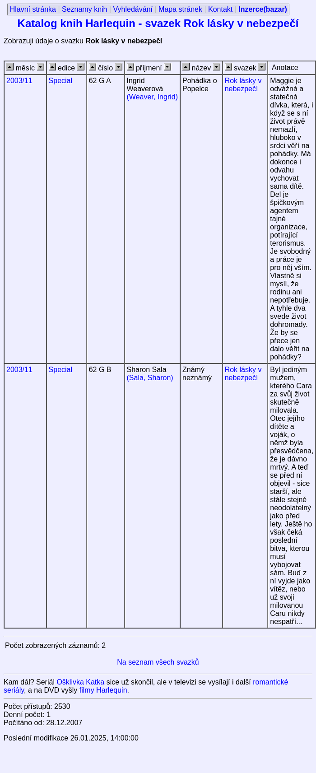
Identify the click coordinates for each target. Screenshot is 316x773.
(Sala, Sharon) (150, 378)
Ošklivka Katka (80, 682)
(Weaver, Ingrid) (152, 97)
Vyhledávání (133, 9)
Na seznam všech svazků (158, 662)
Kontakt (220, 9)
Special (60, 80)
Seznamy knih (84, 9)
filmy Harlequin (103, 690)
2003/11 (19, 80)
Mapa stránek (180, 9)
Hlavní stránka (33, 9)
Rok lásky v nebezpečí (243, 85)
